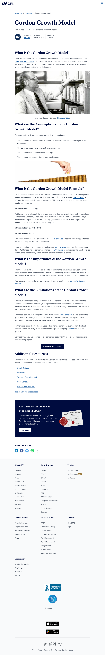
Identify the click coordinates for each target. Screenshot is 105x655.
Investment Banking (48, 527)
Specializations (46, 508)
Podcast (18, 575)
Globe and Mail (63, 118)
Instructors (18, 474)
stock (17, 61)
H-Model (21, 373)
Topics (43, 504)
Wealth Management (48, 553)
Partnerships (19, 501)
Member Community (22, 564)
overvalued (58, 239)
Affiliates (18, 504)
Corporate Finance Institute (7, 3)
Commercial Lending (48, 534)
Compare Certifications (49, 501)
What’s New (19, 568)
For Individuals (72, 470)
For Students (72, 474)
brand (71, 329)
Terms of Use (48, 650)
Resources (18, 572)
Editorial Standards (21, 485)
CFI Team (27, 37)
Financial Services (21, 523)
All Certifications (47, 497)
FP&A (43, 523)
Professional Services (22, 530)
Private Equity (46, 549)
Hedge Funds (46, 546)
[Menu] (102, 3)
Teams (17, 538)
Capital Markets (46, 530)
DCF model (58, 250)
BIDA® (43, 485)
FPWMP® (44, 489)
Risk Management (47, 538)
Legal (69, 527)
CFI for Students (20, 489)
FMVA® (43, 470)
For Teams (71, 478)
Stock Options (23, 368)
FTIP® (43, 493)
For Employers (20, 534)
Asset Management (48, 542)
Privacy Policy (37, 650)
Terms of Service (61, 650)
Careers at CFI (20, 482)
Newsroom (18, 508)
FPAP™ (43, 474)
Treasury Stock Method (27, 377)
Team (17, 478)
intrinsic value (60, 247)
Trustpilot (48, 608)
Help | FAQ (71, 523)
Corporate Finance (21, 527)
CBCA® (43, 482)
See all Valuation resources (26, 392)
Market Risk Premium (26, 386)
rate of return (78, 197)
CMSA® (43, 478)
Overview (18, 470)
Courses (44, 512)
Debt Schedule (23, 382)
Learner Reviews (21, 497)
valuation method (27, 61)
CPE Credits (19, 493)
